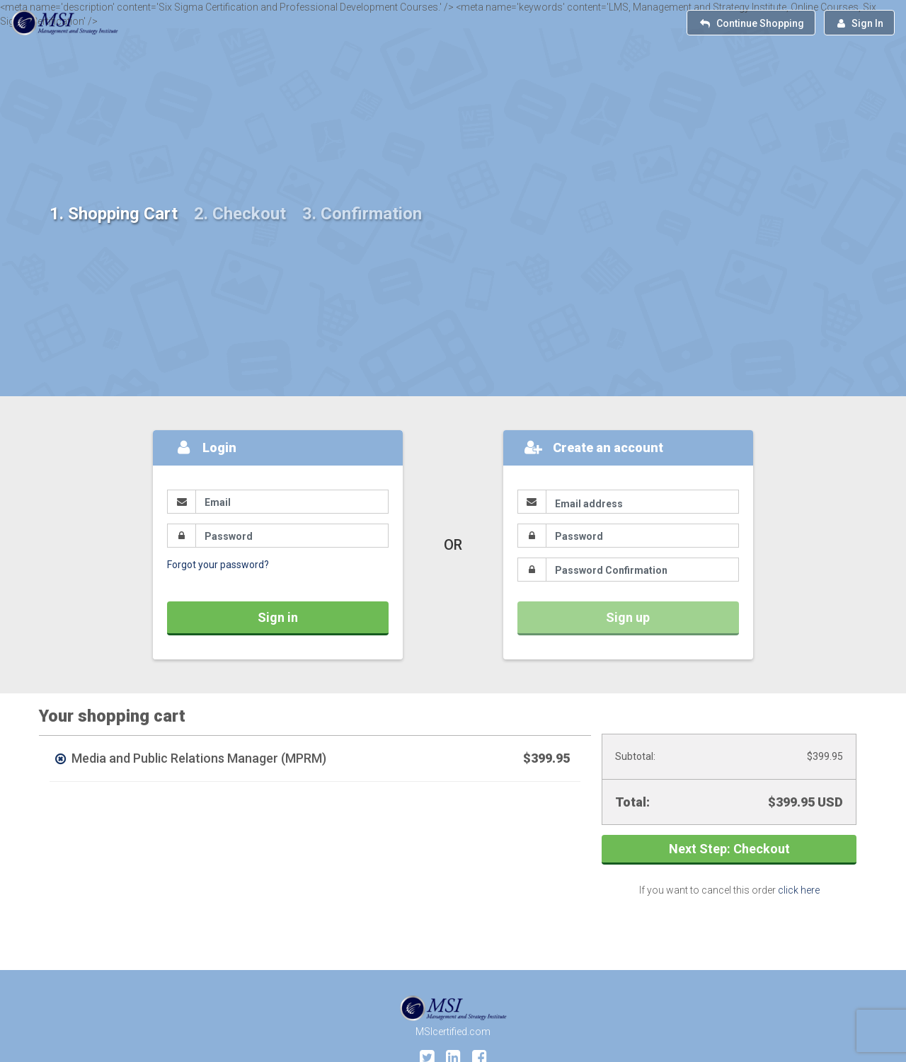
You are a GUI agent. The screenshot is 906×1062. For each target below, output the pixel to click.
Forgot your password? (218, 564)
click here (799, 890)
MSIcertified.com (453, 1031)
